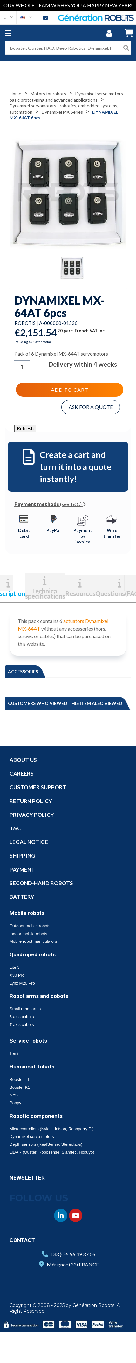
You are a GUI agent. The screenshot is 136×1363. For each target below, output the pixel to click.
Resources (80, 593)
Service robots (28, 1040)
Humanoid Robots (32, 1066)
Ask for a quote (91, 407)
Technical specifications (45, 593)
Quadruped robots (33, 954)
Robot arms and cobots (39, 996)
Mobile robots (27, 913)
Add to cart (69, 390)
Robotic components (36, 1116)
